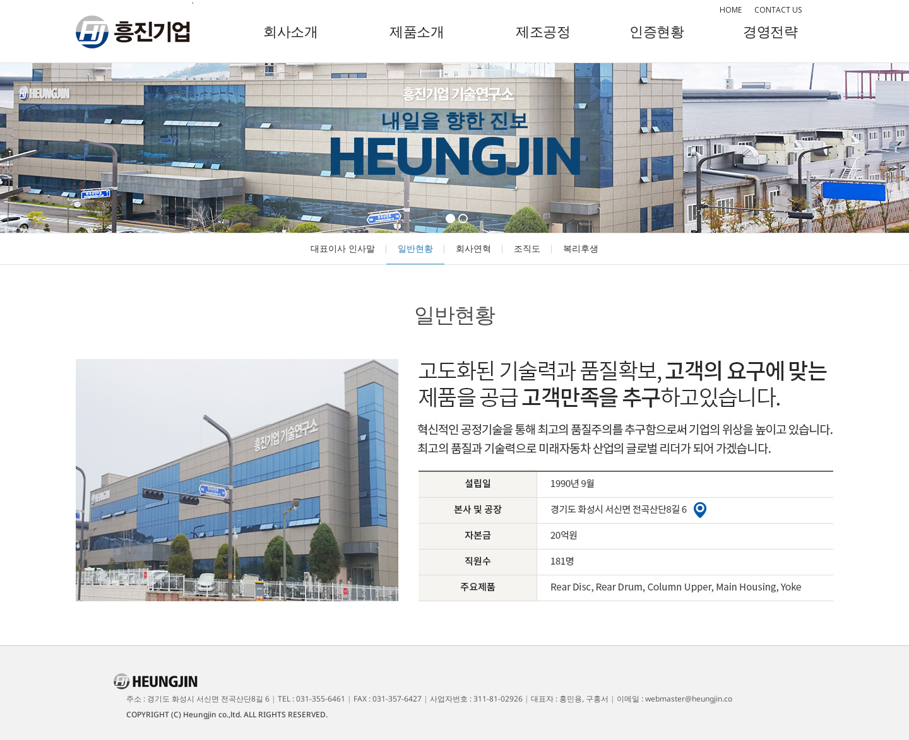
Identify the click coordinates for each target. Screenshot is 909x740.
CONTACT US (778, 9)
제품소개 (416, 30)
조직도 (527, 248)
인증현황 (656, 30)
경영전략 (770, 30)
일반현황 (415, 248)
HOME (731, 9)
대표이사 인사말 (343, 248)
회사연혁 (473, 248)
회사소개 (290, 30)
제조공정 (543, 30)
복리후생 (580, 248)
